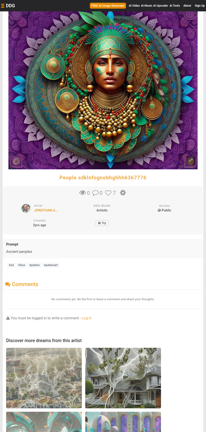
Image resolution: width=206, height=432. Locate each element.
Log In (87, 318)
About (187, 5)
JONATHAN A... (46, 210)
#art (11, 265)
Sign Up (200, 5)
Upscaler (160, 5)
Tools (175, 5)
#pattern (34, 265)
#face (21, 265)
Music (146, 5)
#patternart (51, 265)
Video (134, 5)
